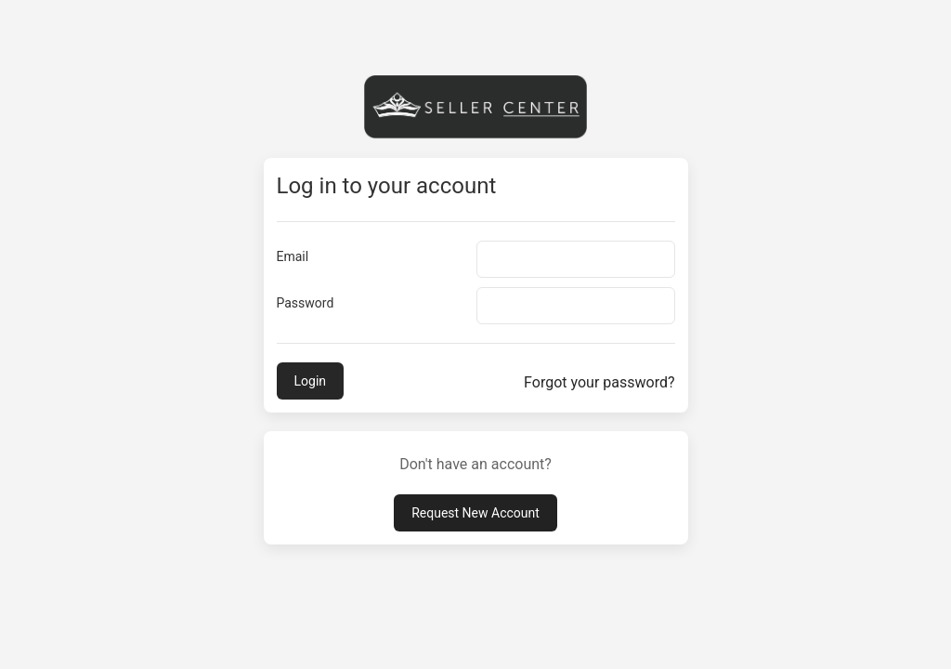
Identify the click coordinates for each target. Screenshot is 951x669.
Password (305, 302)
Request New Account (475, 512)
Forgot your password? (599, 382)
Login (310, 381)
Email (293, 256)
